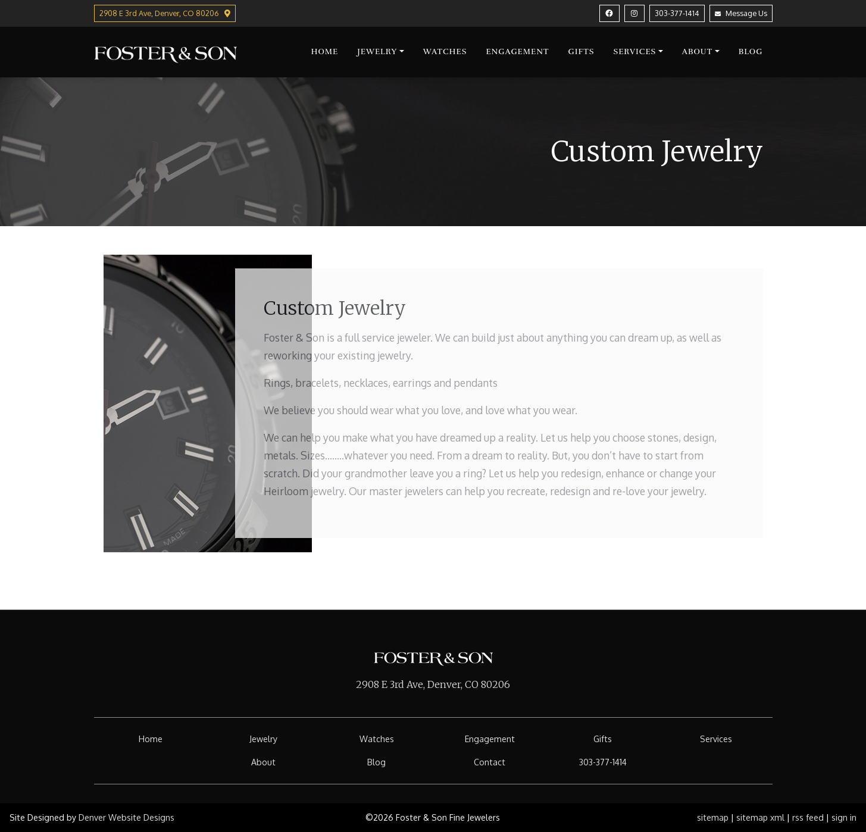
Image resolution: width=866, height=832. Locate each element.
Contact (489, 762)
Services (634, 51)
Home (324, 51)
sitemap (713, 817)
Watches (445, 51)
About (697, 51)
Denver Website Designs (126, 817)
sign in (843, 817)
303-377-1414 (677, 13)
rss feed (808, 817)
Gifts (581, 51)
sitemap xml (760, 817)
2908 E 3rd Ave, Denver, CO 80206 (433, 684)
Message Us (741, 13)
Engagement (517, 51)
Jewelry (377, 51)
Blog (751, 51)
